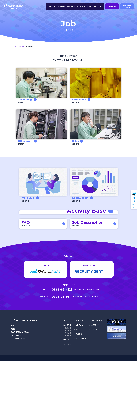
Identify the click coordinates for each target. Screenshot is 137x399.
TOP (65, 358)
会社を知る (71, 6)
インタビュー (91, 6)
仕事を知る (51, 6)
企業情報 (94, 367)
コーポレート (95, 358)
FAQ (99, 6)
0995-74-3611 (62, 334)
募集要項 (79, 371)
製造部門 (68, 368)
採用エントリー (81, 376)
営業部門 (68, 373)
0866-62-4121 (62, 328)
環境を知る (61, 6)
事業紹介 (94, 362)
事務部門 (68, 370)
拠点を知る (80, 6)
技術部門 (68, 365)
